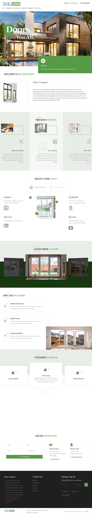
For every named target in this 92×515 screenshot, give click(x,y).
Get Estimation (24, 456)
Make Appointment (76, 457)
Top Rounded (73, 197)
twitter (74, 491)
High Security (15, 318)
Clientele (24, 8)
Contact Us (35, 490)
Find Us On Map (54, 459)
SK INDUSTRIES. (45, 510)
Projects (30, 8)
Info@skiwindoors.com (76, 453)
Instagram (66, 495)
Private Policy (68, 511)
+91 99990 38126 (74, 451)
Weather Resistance (17, 304)
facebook (66, 491)
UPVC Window (52, 151)
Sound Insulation (16, 333)
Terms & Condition (77, 511)
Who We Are (16, 8)
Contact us (37, 8)
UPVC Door (87, 151)
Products (9, 8)
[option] (25, 322)
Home (3, 8)
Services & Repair (17, 151)
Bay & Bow (72, 217)
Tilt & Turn (8, 217)
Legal (84, 511)
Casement (7, 197)
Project (34, 488)
